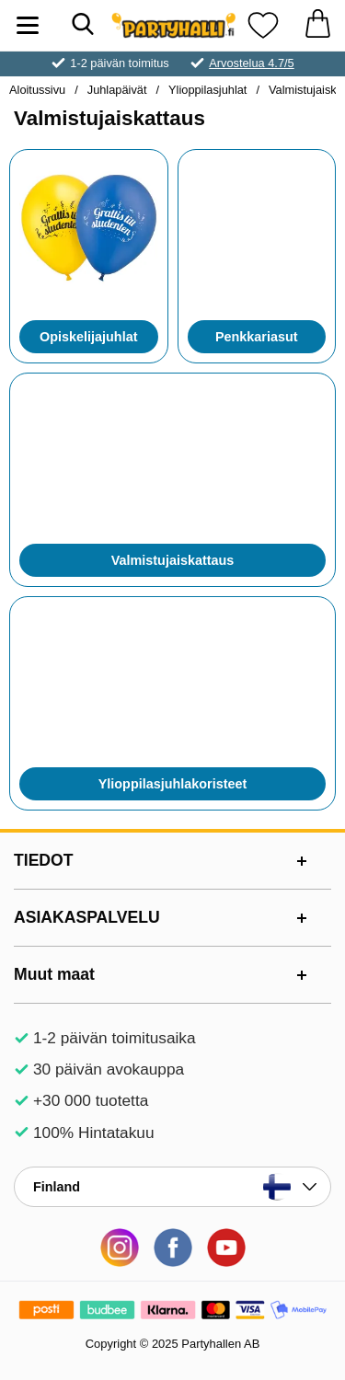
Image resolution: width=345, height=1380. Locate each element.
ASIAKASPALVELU (87, 917)
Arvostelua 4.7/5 (251, 63)
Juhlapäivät (117, 90)
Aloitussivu (37, 90)
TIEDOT (44, 860)
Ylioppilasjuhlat (207, 90)
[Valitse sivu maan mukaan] (172, 1187)
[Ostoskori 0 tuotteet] (317, 25)
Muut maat (54, 974)
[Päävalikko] (27, 25)
